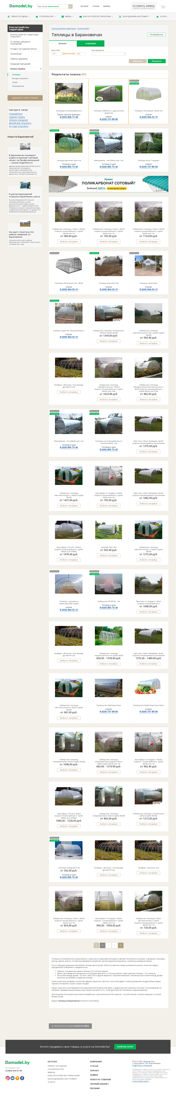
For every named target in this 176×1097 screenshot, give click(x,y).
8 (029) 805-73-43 (69, 166)
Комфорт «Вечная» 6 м (148, 868)
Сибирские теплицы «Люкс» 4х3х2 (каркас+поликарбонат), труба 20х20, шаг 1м (108, 231)
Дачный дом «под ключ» (20, 123)
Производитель (97, 50)
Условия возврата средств (140, 1081)
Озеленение (16, 53)
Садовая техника (17, 117)
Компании (91, 43)
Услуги (162, 16)
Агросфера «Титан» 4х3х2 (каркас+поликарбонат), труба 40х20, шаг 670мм (69, 816)
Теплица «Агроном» (148, 283)
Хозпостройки (17, 68)
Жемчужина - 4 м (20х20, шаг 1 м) (108, 160)
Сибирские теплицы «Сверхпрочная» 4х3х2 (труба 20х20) (108, 815)
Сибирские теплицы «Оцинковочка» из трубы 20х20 (108, 654)
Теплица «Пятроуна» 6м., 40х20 (69, 283)
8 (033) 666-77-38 (69, 117)
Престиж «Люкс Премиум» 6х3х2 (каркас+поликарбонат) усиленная (148, 442)
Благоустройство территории (96, 16)
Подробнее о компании (142, 1065)
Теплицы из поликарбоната (69, 111)
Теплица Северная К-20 (68, 868)
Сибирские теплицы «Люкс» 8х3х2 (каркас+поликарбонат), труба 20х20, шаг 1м (69, 920)
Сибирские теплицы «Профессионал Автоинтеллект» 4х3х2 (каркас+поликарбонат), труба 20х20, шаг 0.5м (148, 388)
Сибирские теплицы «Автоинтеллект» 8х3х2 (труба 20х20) (148, 549)
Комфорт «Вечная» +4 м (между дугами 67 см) (108, 869)
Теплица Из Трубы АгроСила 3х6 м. (148, 705)
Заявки (94, 1075)
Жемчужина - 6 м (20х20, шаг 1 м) (68, 441)
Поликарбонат (18, 86)
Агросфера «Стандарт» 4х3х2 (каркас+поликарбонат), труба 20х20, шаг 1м (108, 495)
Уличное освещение (18, 120)
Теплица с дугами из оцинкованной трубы (69, 602)
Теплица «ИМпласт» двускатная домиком (109, 112)
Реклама (95, 1088)
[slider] (64, 54)
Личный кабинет (99, 1084)
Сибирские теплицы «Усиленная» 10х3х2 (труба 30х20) (108, 331)
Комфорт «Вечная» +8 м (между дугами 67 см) (68, 386)
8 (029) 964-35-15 (149, 117)
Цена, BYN (56, 50)
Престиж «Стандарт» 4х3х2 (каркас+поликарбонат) (148, 602)
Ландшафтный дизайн (20, 64)
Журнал (106, 6)
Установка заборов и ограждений (20, 42)
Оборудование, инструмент (134, 16)
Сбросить (138, 61)
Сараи (14, 82)
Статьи (96, 6)
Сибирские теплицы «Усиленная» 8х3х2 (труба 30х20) (148, 815)
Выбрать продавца (69, 241)
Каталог (84, 6)
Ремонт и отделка (19, 16)
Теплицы (16, 74)
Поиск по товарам (100, 1079)
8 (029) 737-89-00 (109, 119)
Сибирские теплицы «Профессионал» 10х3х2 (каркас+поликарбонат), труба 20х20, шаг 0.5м (108, 388)
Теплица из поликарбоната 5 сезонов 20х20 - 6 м (108, 442)
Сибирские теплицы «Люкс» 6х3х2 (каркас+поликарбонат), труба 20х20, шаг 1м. (148, 231)
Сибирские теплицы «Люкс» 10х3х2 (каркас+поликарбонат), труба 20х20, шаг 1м (69, 231)
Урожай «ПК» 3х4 (108, 547)
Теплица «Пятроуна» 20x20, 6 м (148, 111)
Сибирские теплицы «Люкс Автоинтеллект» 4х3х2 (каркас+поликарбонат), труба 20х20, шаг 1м (148, 921)
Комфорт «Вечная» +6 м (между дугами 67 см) (68, 654)
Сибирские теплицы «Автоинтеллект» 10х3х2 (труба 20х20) (68, 495)
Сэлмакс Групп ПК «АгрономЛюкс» (68, 330)
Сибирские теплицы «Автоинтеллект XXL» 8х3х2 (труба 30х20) (148, 332)
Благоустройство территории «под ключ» (24, 35)
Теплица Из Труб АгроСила (108, 705)
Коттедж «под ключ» (18, 126)
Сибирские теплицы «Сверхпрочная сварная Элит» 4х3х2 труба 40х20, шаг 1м (109, 761)
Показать (157, 61)
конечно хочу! (125, 1046)
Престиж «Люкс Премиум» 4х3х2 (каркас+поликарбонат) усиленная (148, 654)
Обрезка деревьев (19, 58)
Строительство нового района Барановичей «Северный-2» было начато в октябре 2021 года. (25, 234)
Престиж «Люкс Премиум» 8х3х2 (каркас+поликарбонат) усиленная (148, 494)
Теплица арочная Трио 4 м (69, 160)
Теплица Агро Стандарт (149, 160)
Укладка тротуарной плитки (23, 49)
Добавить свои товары (25, 98)
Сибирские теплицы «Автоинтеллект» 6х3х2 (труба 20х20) (69, 707)
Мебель (68, 16)
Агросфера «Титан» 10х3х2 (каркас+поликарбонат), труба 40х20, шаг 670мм (69, 549)
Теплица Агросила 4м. (109, 283)
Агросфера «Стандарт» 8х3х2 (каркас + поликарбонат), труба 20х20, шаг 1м (108, 920)
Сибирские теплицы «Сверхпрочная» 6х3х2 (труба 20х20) (68, 760)
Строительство (46, 16)
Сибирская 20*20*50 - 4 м (108, 601)
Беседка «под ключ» (20, 78)
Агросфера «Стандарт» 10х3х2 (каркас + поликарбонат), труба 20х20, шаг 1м (148, 761)
